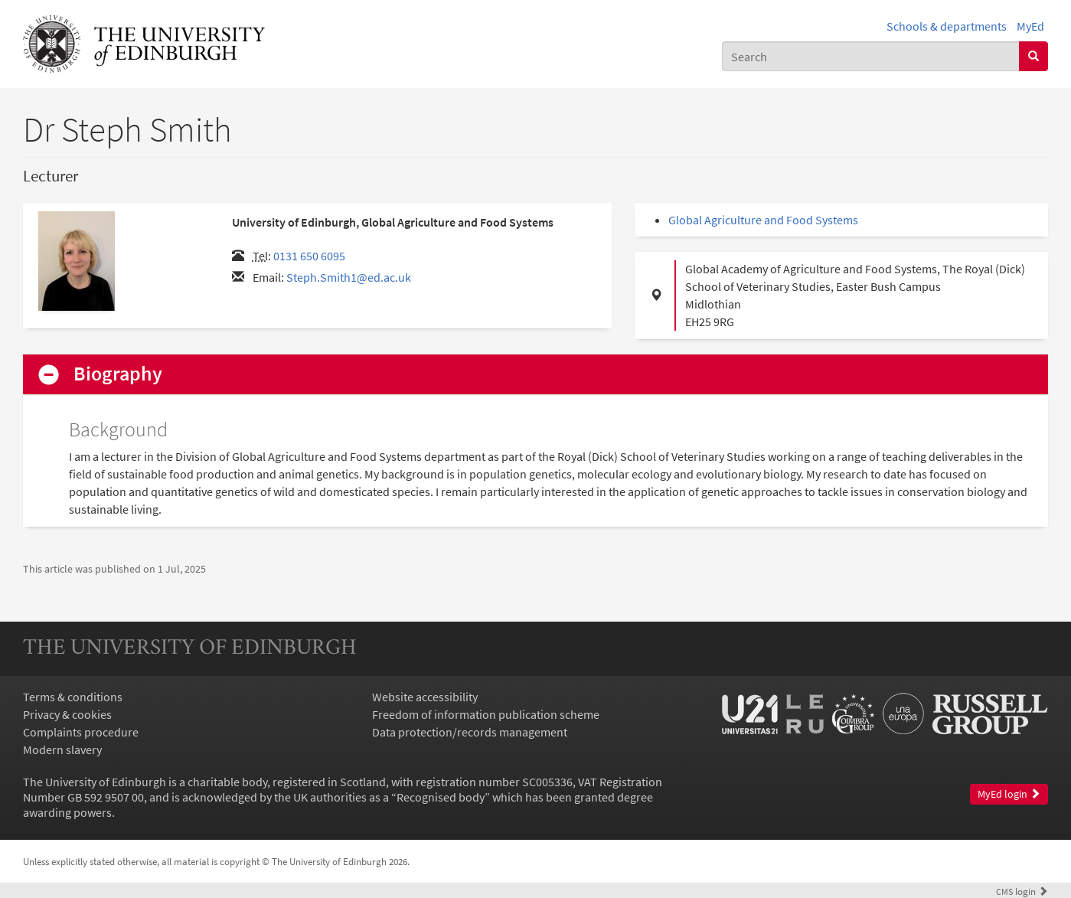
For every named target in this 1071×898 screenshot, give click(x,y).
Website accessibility (425, 696)
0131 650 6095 (309, 255)
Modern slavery (62, 749)
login (1022, 891)
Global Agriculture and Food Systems (763, 219)
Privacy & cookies (67, 714)
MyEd (1030, 26)
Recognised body (441, 797)
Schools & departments (947, 26)
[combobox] (871, 56)
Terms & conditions (72, 696)
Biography (117, 374)
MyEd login (1009, 794)
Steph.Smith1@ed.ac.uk (348, 277)
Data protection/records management (469, 732)
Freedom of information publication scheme (485, 714)
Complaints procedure (81, 732)
